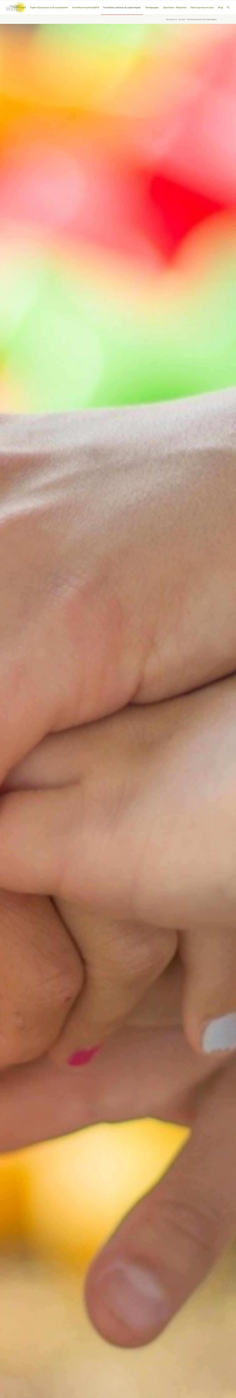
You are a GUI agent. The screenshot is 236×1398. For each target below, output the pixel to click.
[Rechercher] (228, 7)
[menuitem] (19, 7)
